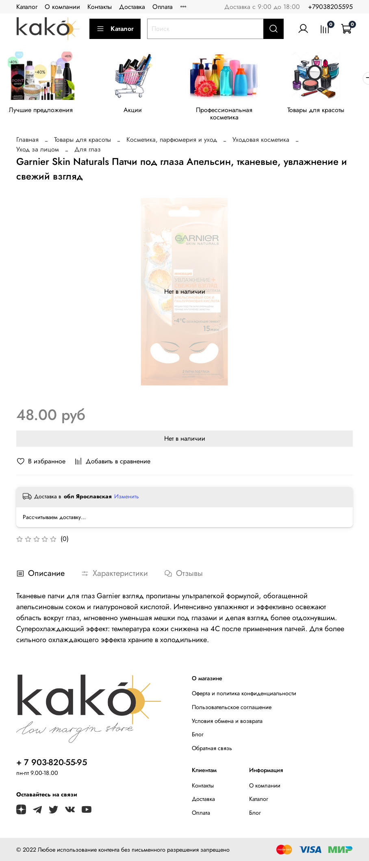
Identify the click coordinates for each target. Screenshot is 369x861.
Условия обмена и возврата (227, 722)
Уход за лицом (37, 151)
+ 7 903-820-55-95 (51, 764)
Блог (198, 736)
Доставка (132, 6)
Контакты (99, 6)
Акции (137, 111)
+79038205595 (330, 6)
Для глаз (87, 151)
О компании (62, 6)
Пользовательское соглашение (231, 709)
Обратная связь (212, 750)
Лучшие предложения (42, 111)
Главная (27, 141)
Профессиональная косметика (232, 114)
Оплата (162, 6)
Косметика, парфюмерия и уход (171, 141)
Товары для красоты (326, 111)
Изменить (126, 498)
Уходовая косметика (260, 141)
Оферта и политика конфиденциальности (244, 695)
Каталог (26, 6)
